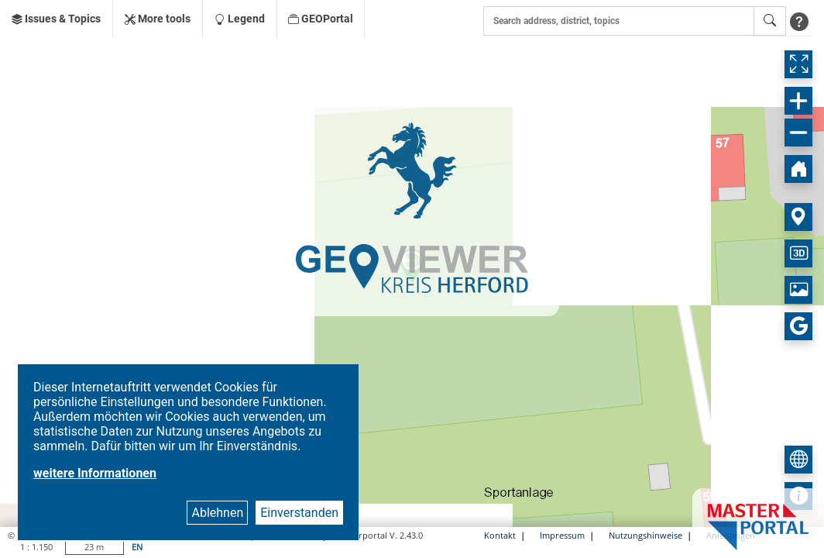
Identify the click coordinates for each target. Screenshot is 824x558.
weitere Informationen (94, 473)
